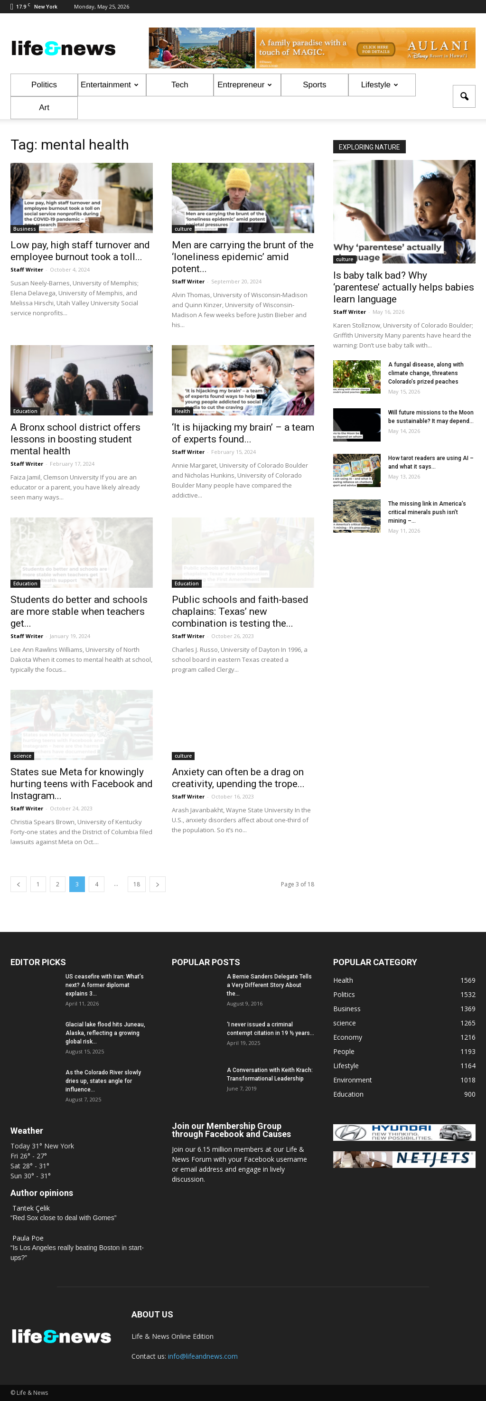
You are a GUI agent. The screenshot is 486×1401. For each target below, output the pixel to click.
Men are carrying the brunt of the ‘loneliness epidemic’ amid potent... (243, 256)
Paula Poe (28, 1237)
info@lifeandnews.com (203, 1356)
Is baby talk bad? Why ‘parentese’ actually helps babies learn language (403, 287)
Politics (44, 84)
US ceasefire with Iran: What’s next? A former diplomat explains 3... (104, 985)
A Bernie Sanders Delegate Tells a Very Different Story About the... (269, 985)
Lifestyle (379, 84)
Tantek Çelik (31, 1208)
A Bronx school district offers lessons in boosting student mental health (75, 439)
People (344, 1051)
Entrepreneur (244, 84)
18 (136, 884)
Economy (347, 1037)
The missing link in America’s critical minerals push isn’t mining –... (427, 512)
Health (182, 411)
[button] (464, 96)
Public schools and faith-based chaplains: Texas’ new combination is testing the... (240, 611)
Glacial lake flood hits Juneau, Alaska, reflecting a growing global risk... (105, 1033)
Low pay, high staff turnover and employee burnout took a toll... (80, 251)
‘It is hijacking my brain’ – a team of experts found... (243, 433)
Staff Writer (26, 269)
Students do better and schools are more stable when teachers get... (79, 611)
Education (25, 411)
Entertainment (110, 84)
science (22, 755)
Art (44, 107)
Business (24, 229)
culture (183, 229)
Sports (314, 84)
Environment (352, 1079)
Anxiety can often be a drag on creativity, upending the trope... (238, 778)
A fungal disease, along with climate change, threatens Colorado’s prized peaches (426, 373)
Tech (179, 84)
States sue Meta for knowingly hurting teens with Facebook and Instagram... (81, 783)
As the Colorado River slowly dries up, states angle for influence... (103, 1081)
